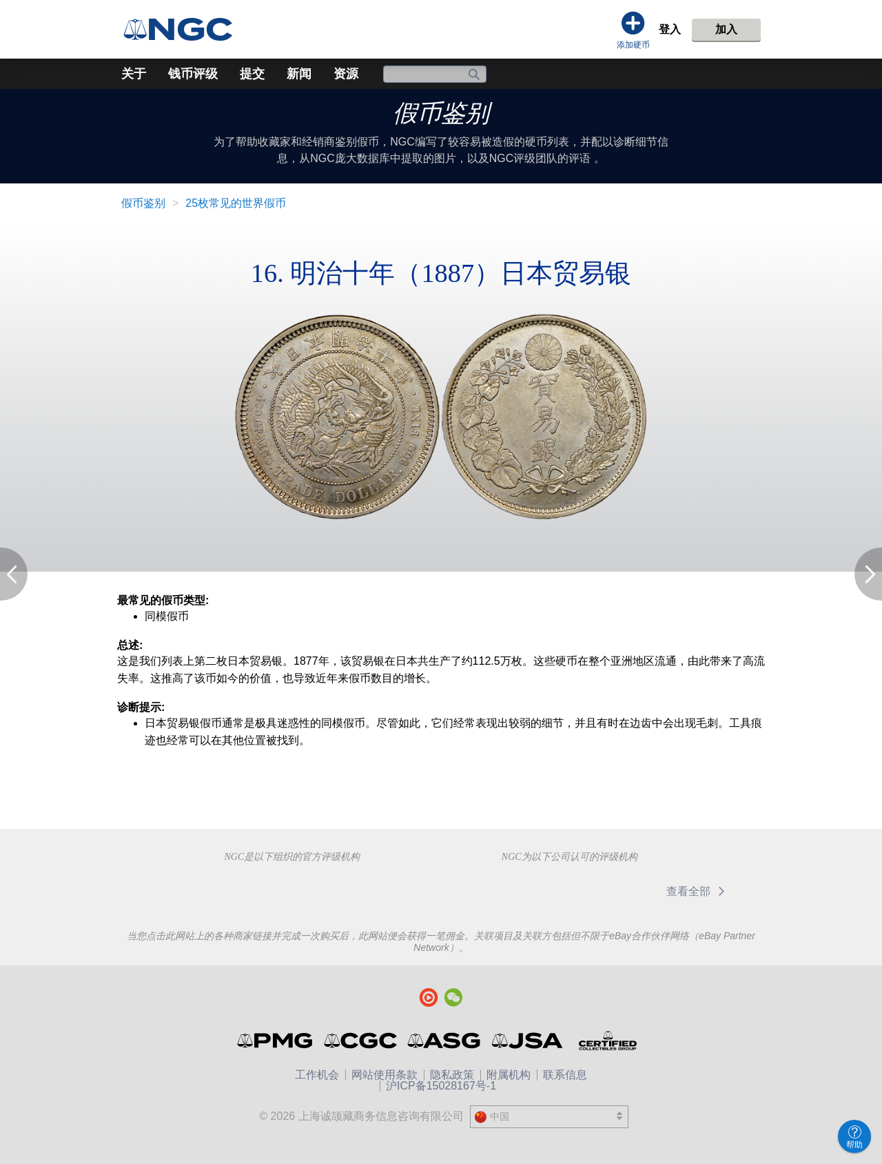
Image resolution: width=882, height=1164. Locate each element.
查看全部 (697, 891)
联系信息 (565, 1075)
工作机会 (317, 1075)
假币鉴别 (441, 113)
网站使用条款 (384, 1075)
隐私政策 (452, 1075)
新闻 (299, 74)
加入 (726, 29)
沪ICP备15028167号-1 (441, 1086)
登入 (670, 29)
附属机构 (508, 1075)
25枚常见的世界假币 (235, 203)
